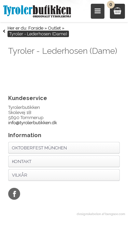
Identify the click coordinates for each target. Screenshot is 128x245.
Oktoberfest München (39, 147)
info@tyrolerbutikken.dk (32, 122)
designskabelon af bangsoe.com (101, 214)
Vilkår (19, 175)
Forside (35, 28)
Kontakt (21, 161)
